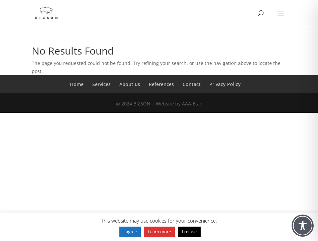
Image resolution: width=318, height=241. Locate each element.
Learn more (159, 232)
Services (101, 84)
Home (77, 84)
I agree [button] (130, 232)
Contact (192, 84)
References (161, 84)
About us (129, 84)
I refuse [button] (189, 232)
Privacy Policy (225, 84)
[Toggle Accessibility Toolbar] (302, 225)
